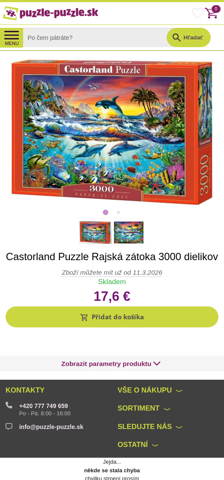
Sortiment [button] (139, 388)
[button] (112, 316)
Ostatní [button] (133, 425)
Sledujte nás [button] (145, 406)
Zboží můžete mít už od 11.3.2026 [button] (112, 272)
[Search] (101, 38)
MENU (12, 43)
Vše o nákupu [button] (145, 370)
